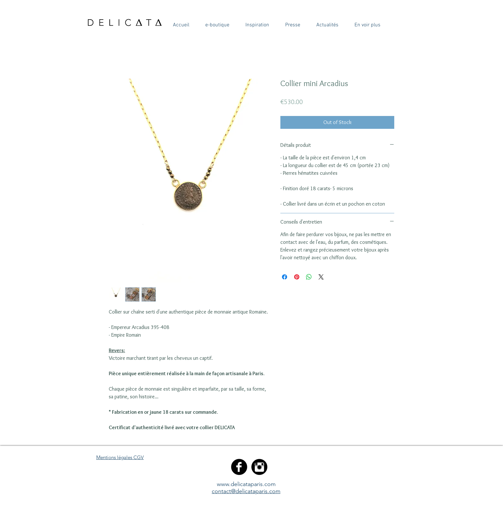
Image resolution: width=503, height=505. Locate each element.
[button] (181, 25)
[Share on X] (321, 277)
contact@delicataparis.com (246, 491)
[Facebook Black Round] (239, 467)
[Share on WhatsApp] (309, 277)
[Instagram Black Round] (259, 467)
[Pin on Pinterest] (297, 277)
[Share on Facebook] (284, 277)
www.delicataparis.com (246, 484)
